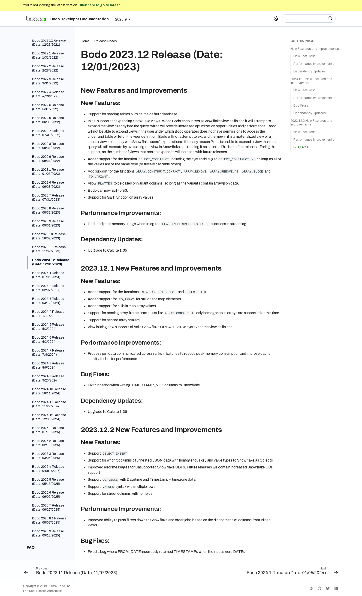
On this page (302, 41)
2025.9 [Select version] (121, 19)
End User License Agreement (42, 591)
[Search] (309, 18)
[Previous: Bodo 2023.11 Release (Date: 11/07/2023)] (71, 572)
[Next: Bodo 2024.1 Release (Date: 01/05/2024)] (291, 572)
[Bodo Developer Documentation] (36, 18)
